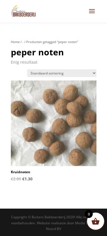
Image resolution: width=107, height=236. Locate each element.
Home (15, 42)
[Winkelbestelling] (61, 73)
